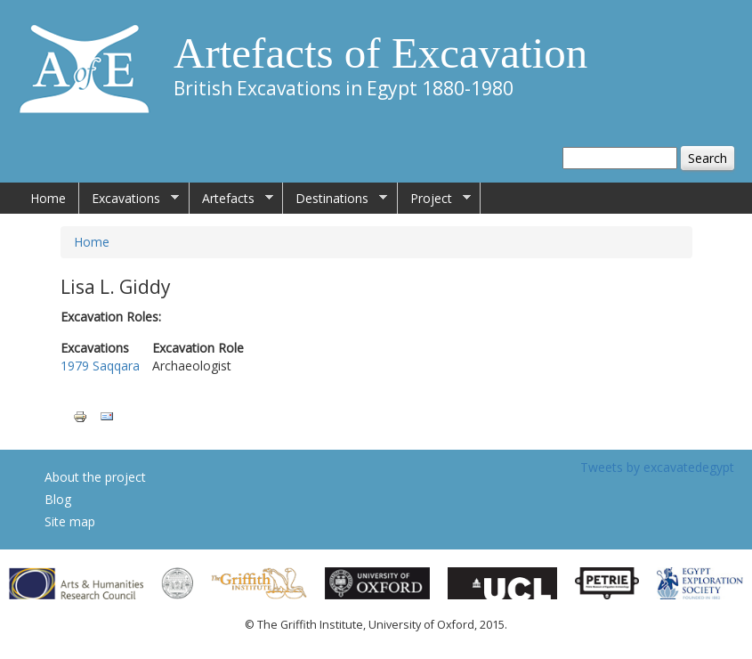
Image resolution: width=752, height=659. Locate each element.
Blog (57, 499)
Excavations (129, 198)
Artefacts (231, 198)
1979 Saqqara (100, 365)
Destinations (335, 198)
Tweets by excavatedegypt (657, 467)
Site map (69, 521)
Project (434, 198)
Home (48, 198)
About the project (95, 476)
